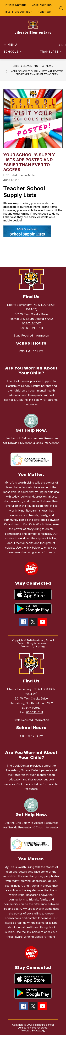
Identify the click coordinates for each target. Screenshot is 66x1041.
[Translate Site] (51, 52)
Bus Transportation (18, 11)
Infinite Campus (15, 4)
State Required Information (31, 335)
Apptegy (40, 646)
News (49, 65)
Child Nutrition (42, 4)
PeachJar (44, 11)
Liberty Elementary (25, 65)
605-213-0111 (34, 328)
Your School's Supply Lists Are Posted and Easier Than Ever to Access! (37, 73)
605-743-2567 (31, 323)
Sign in (60, 45)
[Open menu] (10, 45)
